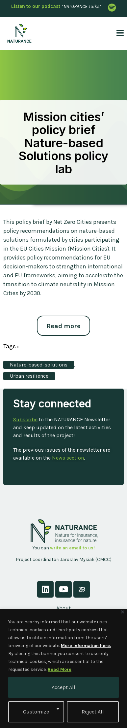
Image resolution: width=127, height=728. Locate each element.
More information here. (86, 645)
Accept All (63, 687)
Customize (36, 712)
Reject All (93, 712)
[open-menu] (118, 33)
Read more (63, 326)
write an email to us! (72, 548)
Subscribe (25, 419)
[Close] (122, 611)
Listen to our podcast (35, 6)
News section (68, 458)
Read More (59, 669)
